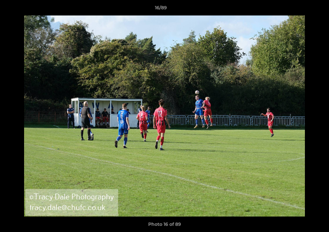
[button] (302, 9)
